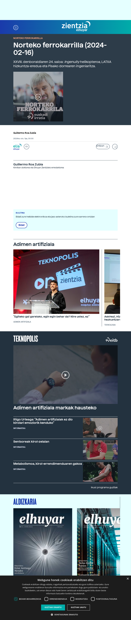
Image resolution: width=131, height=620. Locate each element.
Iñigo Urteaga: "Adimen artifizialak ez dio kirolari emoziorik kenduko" (43, 421)
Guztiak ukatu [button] (78, 607)
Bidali (21, 225)
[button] (15, 27)
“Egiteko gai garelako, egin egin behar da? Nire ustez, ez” (51, 316)
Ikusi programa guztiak (104, 487)
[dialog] (65, 598)
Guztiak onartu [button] (53, 607)
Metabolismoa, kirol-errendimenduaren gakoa (47, 463)
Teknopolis (25, 338)
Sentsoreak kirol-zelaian (31, 441)
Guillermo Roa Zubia (24, 133)
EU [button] (26, 147)
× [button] (127, 579)
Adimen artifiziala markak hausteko (54, 408)
